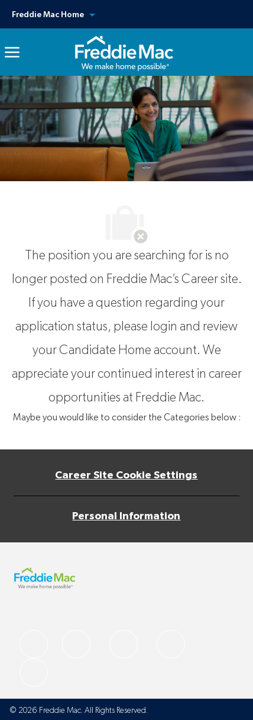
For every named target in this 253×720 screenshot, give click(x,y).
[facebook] (34, 644)
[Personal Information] (126, 516)
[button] (126, 14)
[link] (124, 52)
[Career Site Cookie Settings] (126, 475)
